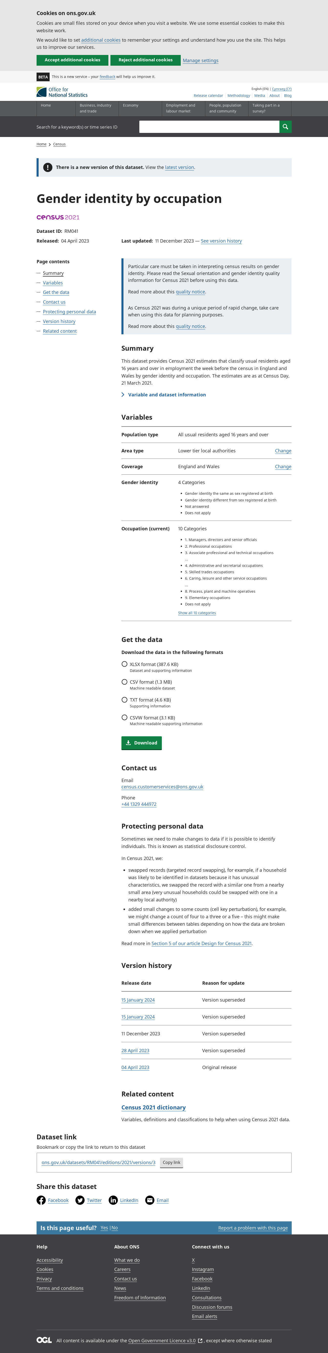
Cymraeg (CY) (282, 89)
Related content (60, 331)
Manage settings (201, 60)
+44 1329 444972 (138, 804)
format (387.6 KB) (161, 667)
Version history (59, 321)
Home (46, 105)
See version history (221, 241)
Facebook (58, 1200)
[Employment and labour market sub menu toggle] (182, 108)
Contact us (54, 302)
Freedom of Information (140, 1297)
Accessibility (50, 1260)
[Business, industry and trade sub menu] (95, 108)
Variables (53, 283)
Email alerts (204, 1316)
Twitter (94, 1200)
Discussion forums (212, 1307)
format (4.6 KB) (150, 702)
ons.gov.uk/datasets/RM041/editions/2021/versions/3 (98, 1162)
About (274, 95)
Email (163, 1200)
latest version (179, 167)
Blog (288, 95)
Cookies (45, 1269)
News (120, 1288)
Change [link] (283, 451)
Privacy (44, 1279)
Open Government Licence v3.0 (165, 1340)
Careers (122, 1269)
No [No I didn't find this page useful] (114, 1227)
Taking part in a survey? (266, 108)
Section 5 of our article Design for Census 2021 (202, 943)
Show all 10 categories (197, 612)
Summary (53, 273)
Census (59, 144)
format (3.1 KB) (166, 720)
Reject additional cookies (146, 60)
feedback (107, 76)
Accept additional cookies (72, 60)
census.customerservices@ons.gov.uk (162, 787)
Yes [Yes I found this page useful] (104, 1227)
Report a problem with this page (253, 1228)
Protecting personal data (69, 311)
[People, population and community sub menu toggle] (225, 108)
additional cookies (101, 40)
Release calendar (208, 95)
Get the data (56, 292)
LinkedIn (129, 1200)
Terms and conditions (60, 1288)
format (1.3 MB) (152, 685)
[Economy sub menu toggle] (139, 108)
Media (259, 95)
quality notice (190, 292)
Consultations (207, 1297)
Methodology (239, 95)
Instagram (203, 1269)
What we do (127, 1260)
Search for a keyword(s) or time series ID (77, 127)
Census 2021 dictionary (153, 1107)
